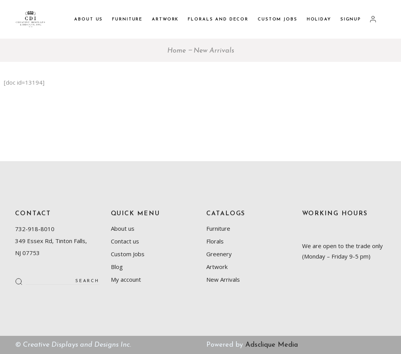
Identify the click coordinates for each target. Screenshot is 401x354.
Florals (215, 241)
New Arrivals (223, 279)
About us (122, 228)
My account (126, 279)
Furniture (218, 228)
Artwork (217, 267)
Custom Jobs (127, 254)
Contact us (125, 241)
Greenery (219, 254)
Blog (117, 267)
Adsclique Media (271, 345)
